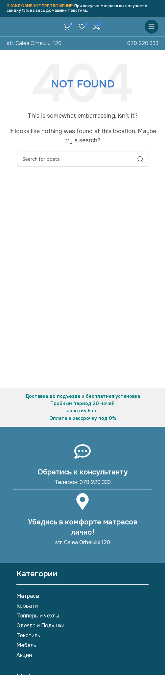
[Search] (82, 159)
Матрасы (27, 595)
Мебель (26, 645)
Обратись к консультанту (82, 472)
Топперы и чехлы (37, 615)
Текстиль (28, 635)
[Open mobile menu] (151, 26)
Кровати (27, 605)
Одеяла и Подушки (40, 625)
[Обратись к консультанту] (82, 451)
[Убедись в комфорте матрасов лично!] (82, 501)
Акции (24, 655)
